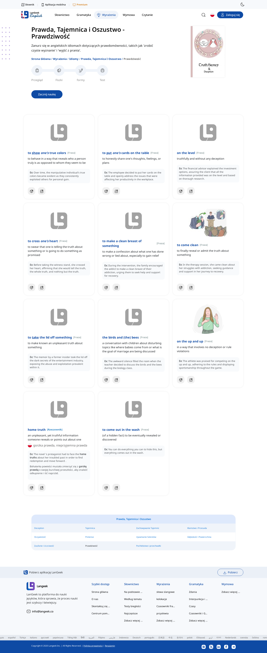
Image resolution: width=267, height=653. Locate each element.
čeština (255, 637)
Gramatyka (196, 584)
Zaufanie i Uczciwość (44, 545)
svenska (244, 637)
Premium (80, 4)
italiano (33, 637)
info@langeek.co (42, 611)
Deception (39, 528)
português (149, 637)
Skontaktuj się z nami (101, 606)
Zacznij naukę (47, 94)
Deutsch (136, 637)
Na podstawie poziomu (133, 591)
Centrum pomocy (101, 613)
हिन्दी (82, 637)
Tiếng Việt (72, 637)
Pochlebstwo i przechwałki (148, 545)
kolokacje (161, 599)
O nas (95, 599)
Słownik (27, 4)
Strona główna (41, 59)
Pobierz (230, 572)
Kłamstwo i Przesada (197, 528)
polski (189, 637)
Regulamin (110, 645)
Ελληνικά (201, 637)
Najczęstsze (131, 613)
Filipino (101, 637)
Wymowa (227, 584)
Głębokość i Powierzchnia (199, 536)
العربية (91, 637)
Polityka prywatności (93, 645)
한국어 (180, 637)
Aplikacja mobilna (53, 4)
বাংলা (218, 637)
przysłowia (162, 613)
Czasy (192, 606)
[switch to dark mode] (242, 4)
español (11, 637)
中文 (171, 637)
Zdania (193, 591)
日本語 (161, 637)
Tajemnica (90, 528)
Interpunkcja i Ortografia (198, 599)
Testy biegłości (132, 606)
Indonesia (124, 637)
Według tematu (133, 599)
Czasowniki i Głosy (198, 613)
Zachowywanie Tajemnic (147, 528)
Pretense (89, 536)
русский (45, 637)
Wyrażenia (60, 59)
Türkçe (23, 637)
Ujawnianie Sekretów (146, 536)
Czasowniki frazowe (165, 606)
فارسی (112, 637)
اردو (210, 637)
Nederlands (230, 637)
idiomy (74, 59)
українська (58, 637)
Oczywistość (40, 536)
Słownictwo (131, 584)
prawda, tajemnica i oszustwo (101, 59)
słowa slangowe (165, 591)
